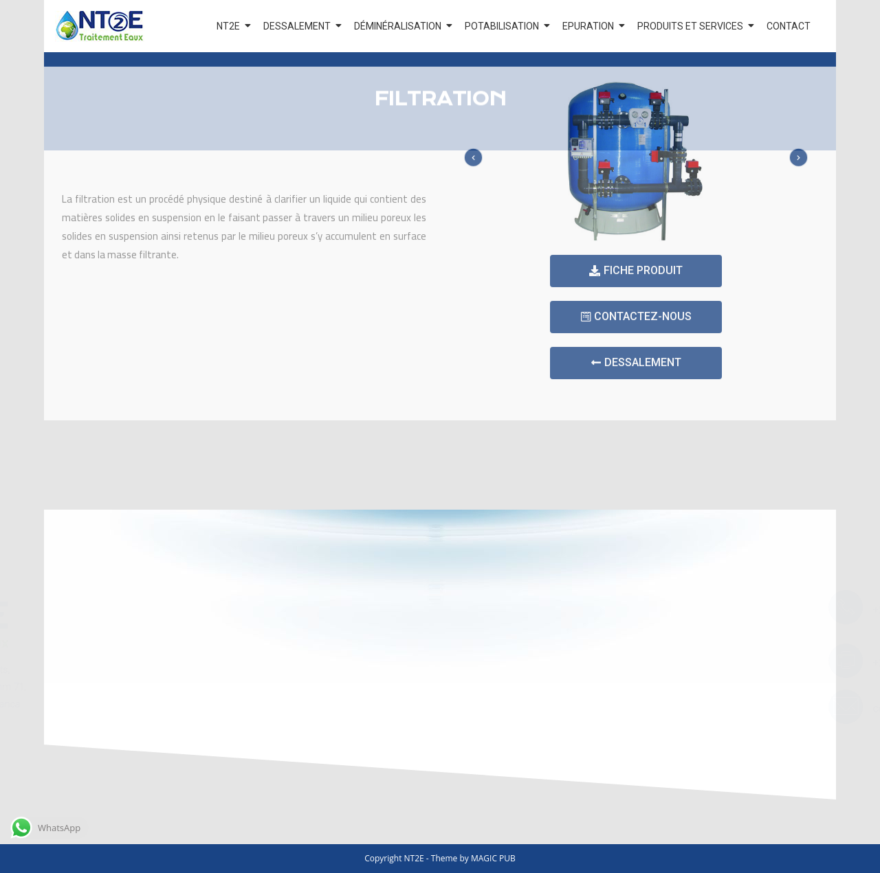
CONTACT (789, 26)
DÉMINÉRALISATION (400, 26)
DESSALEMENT (299, 26)
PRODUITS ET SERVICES (692, 26)
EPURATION (590, 26)
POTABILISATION (504, 26)
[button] (636, 210)
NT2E (231, 26)
